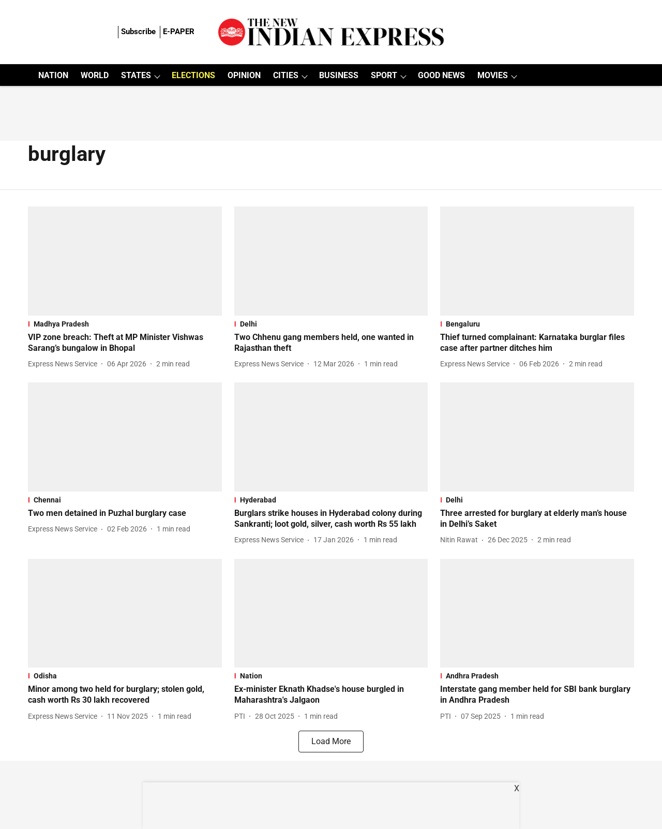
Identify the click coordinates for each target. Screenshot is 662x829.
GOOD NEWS (441, 75)
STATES (136, 75)
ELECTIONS (193, 75)
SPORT (384, 75)
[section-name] (125, 324)
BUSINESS (338, 75)
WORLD (95, 75)
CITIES (285, 75)
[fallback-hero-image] (125, 261)
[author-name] (64, 364)
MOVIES (492, 75)
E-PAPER (178, 31)
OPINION (244, 75)
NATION (53, 75)
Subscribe (138, 31)
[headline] (125, 343)
